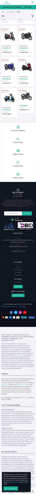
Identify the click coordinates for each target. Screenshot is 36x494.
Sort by (21, 19)
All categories (11, 12)
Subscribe (27, 213)
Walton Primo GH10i (16, 460)
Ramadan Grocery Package (12, 7)
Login (18, 267)
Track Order (18, 275)
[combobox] (9, 22)
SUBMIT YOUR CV (18, 295)
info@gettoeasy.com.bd (18, 251)
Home (3, 12)
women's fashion (22, 384)
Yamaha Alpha (6, 114)
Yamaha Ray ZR (7, 52)
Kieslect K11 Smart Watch (8, 457)
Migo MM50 (23, 445)
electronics (4, 384)
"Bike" (18, 12)
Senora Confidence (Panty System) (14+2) (19, 421)
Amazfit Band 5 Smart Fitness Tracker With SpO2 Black (16, 461)
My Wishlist (18, 272)
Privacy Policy (15, 482)
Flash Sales (28, 7)
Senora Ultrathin (6, 414)
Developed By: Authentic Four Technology (13, 306)
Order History (18, 270)
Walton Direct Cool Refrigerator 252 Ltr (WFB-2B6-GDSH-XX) (16, 463)
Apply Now (18, 286)
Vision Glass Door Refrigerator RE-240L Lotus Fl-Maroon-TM (14, 457)
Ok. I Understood (10, 488)
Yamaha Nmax (23, 83)
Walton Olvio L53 (6, 472)
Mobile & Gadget (7, 428)
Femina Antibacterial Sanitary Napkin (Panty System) (16, 412)
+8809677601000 (14, 246)
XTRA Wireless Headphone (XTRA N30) (12, 430)
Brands (3, 19)
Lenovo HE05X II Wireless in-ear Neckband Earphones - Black (17, 433)
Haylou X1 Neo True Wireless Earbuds (13, 440)
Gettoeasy (19, 355)
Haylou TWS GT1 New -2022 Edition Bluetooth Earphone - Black (17, 442)
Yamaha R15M (23, 52)
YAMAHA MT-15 (24, 110)
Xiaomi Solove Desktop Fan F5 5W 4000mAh (20, 470)
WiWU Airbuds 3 (17, 436)
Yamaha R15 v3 (6, 83)
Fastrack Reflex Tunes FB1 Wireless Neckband (16, 444)
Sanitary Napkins (7, 410)
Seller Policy (18, 282)
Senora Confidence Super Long (10, 423)
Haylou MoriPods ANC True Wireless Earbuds (21, 438)
